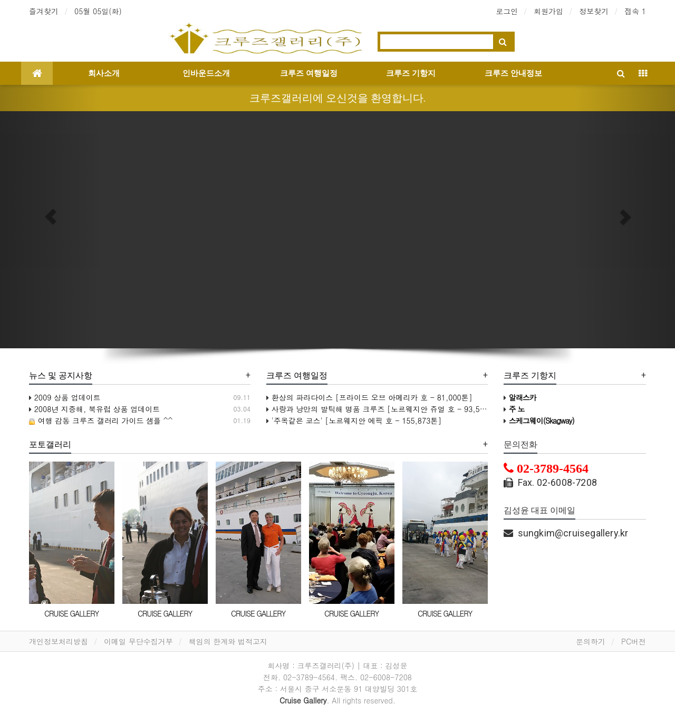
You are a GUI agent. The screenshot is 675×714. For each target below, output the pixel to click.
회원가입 (548, 11)
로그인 (507, 11)
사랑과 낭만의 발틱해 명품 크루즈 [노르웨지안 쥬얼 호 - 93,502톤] (382, 409)
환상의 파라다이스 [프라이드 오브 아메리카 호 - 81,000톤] (369, 397)
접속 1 (635, 11)
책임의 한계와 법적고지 (228, 641)
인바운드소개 (206, 73)
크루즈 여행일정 (309, 73)
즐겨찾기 (44, 11)
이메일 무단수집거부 (138, 641)
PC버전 (633, 641)
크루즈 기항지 (411, 73)
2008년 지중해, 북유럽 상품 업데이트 (94, 409)
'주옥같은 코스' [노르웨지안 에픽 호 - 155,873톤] (353, 420)
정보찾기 (594, 11)
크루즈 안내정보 (513, 73)
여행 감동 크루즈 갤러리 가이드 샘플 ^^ (100, 420)
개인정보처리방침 (58, 641)
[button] (50, 216)
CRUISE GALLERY (71, 613)
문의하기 (590, 641)
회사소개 (104, 73)
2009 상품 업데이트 (65, 397)
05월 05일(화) (98, 11)
